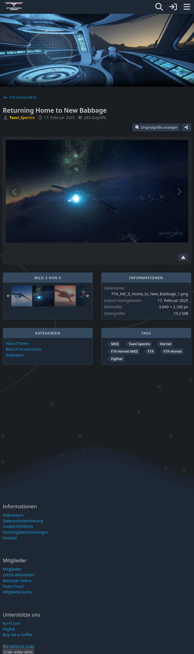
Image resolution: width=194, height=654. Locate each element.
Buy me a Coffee (17, 634)
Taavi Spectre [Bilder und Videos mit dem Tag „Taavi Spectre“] (139, 344)
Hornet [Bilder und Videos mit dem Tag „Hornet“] (165, 344)
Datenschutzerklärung (23, 520)
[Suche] (159, 6)
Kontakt (10, 538)
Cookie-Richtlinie (18, 526)
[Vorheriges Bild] (15, 192)
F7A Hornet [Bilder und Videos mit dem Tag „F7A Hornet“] (173, 351)
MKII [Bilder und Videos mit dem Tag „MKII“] (115, 344)
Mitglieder (12, 569)
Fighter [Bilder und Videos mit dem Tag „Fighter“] (117, 358)
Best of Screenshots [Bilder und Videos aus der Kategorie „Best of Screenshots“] (23, 349)
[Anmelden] (173, 7)
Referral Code (22, 646)
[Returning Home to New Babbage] (43, 295)
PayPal (9, 629)
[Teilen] (186, 127)
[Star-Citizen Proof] (150, 6)
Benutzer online (17, 580)
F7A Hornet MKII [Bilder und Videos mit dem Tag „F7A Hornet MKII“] (124, 351)
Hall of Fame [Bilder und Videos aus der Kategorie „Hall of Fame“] (17, 343)
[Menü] (186, 6)
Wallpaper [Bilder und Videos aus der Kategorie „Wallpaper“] (15, 355)
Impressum (13, 515)
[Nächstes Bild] (179, 192)
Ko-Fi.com (12, 623)
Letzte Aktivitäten (18, 574)
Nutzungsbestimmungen (25, 532)
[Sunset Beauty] (65, 295)
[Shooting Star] (21, 295)
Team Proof (13, 586)
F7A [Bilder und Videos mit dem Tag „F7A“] (151, 351)
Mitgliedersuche (17, 591)
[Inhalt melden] (183, 257)
